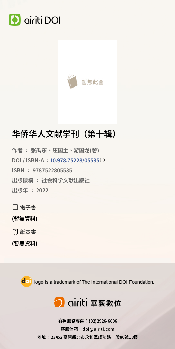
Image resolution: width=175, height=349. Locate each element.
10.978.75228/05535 (74, 160)
